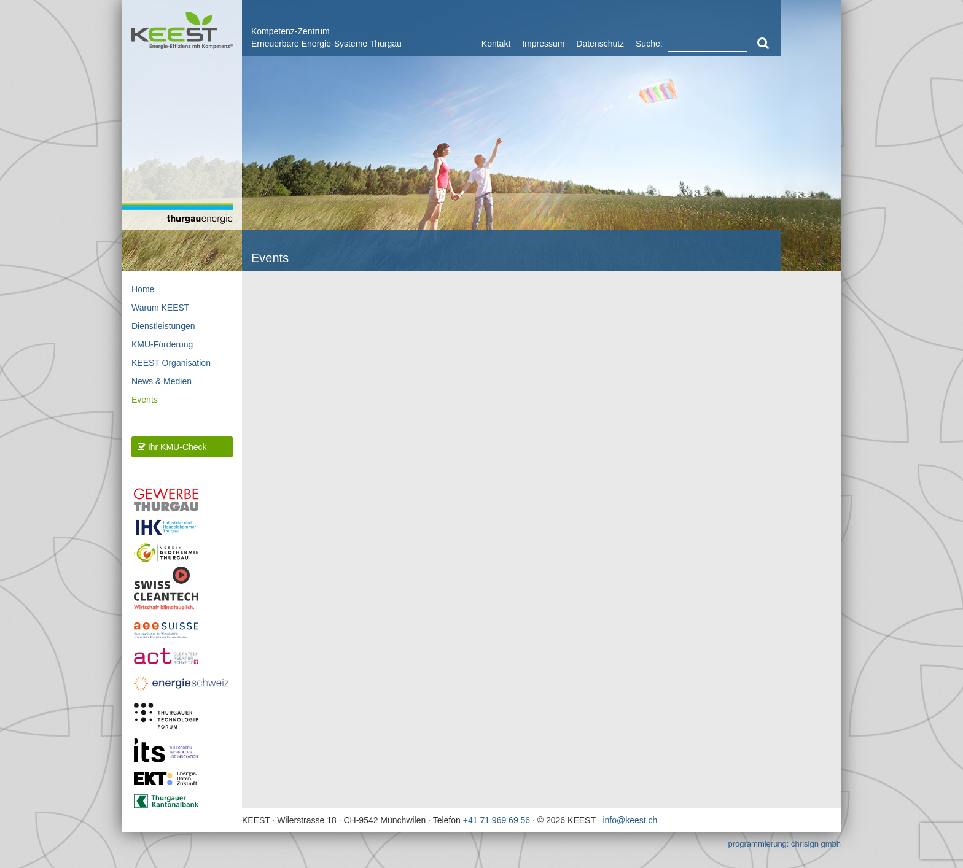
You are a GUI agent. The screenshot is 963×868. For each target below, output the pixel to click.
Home (142, 289)
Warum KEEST (160, 307)
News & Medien (161, 381)
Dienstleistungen (163, 326)
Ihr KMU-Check (172, 447)
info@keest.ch (629, 820)
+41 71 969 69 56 (496, 820)
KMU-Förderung (162, 344)
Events (144, 400)
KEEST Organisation (171, 363)
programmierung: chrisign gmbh (784, 843)
